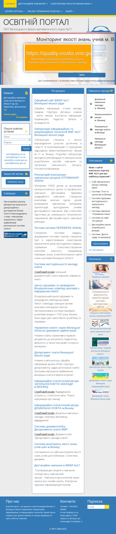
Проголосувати (100, 243)
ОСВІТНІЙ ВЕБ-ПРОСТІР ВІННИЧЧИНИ (71, 4)
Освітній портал (36, 22)
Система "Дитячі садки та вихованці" (100, 236)
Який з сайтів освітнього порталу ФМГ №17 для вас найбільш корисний (99, 172)
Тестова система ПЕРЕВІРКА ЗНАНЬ (57, 227)
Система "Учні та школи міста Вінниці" (100, 193)
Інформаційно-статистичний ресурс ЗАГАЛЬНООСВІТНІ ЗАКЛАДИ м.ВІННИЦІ (56, 384)
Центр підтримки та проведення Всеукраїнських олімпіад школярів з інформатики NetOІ (56, 288)
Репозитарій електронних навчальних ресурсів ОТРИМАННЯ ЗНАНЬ (56, 177)
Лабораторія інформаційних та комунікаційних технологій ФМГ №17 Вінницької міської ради (57, 131)
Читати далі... (11, 114)
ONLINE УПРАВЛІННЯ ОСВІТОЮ (44, 11)
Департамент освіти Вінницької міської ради (54, 354)
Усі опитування (96, 250)
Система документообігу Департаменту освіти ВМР (51, 428)
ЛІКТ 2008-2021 (59, 529)
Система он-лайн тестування (99, 219)
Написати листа (15, 182)
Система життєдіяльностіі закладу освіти (56, 266)
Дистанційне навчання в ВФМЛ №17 (57, 465)
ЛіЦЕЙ (69, 11)
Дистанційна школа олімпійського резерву (100, 227)
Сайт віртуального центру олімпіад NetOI (99, 185)
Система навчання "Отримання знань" (100, 212)
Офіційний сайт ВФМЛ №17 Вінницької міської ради (51, 102)
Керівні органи (14, 11)
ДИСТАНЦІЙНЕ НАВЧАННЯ (33, 4)
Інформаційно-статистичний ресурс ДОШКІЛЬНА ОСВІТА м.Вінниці (56, 407)
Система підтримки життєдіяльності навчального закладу (100, 203)
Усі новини (21, 117)
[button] (9, 58)
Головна (10, 4)
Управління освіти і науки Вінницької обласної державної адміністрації (57, 329)
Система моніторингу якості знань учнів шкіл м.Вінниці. (55, 446)
